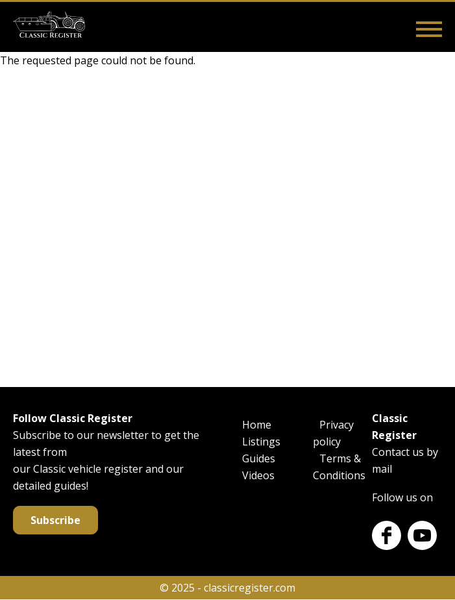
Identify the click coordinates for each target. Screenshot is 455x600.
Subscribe (55, 520)
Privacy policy (333, 433)
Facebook (386, 535)
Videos (258, 475)
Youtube (422, 535)
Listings (261, 441)
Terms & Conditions (339, 466)
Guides (258, 458)
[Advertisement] (227, 225)
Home (256, 425)
